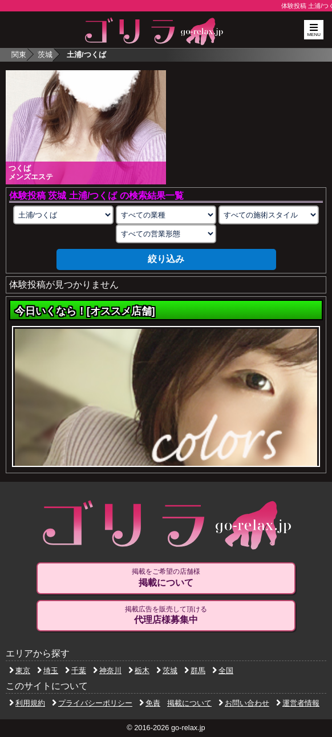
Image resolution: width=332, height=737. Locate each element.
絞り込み (166, 259)
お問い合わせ (243, 703)
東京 (19, 670)
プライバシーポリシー (92, 703)
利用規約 (27, 703)
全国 (222, 670)
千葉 (75, 670)
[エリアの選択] (63, 215)
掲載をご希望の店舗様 (166, 577)
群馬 (194, 670)
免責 (149, 703)
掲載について (189, 703)
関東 (18, 54)
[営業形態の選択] (166, 233)
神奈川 (107, 670)
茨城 (45, 54)
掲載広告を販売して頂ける (166, 615)
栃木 (138, 670)
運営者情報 (297, 703)
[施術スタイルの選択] (268, 215)
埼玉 (47, 670)
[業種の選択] (166, 215)
